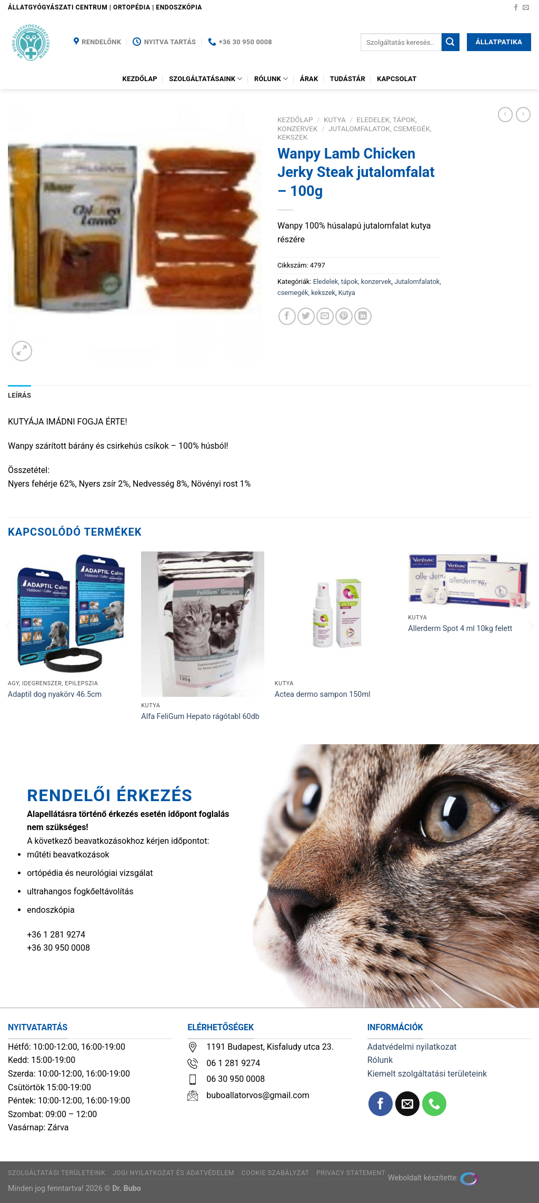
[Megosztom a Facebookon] (287, 316)
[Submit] (451, 42)
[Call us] (434, 1103)
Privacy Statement (351, 1173)
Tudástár (347, 79)
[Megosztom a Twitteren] (306, 316)
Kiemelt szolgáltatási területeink (427, 1074)
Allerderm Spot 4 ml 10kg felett (460, 628)
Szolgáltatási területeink (56, 1173)
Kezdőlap (140, 79)
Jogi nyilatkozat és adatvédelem (173, 1173)
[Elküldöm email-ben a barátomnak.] (325, 316)
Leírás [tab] (19, 395)
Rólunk (271, 79)
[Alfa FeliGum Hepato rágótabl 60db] (202, 624)
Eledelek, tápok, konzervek (352, 281)
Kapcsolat (396, 79)
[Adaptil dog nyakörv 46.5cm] (69, 613)
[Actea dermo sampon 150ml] (336, 613)
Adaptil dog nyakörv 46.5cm (55, 694)
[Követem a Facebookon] (516, 8)
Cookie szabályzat (276, 1173)
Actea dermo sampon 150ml (323, 694)
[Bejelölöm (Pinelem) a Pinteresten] (344, 316)
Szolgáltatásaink (206, 79)
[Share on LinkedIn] (363, 316)
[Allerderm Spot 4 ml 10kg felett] (469, 580)
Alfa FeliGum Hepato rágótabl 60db (200, 716)
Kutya (335, 119)
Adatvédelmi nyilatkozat (412, 1047)
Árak (309, 79)
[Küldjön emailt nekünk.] (526, 8)
